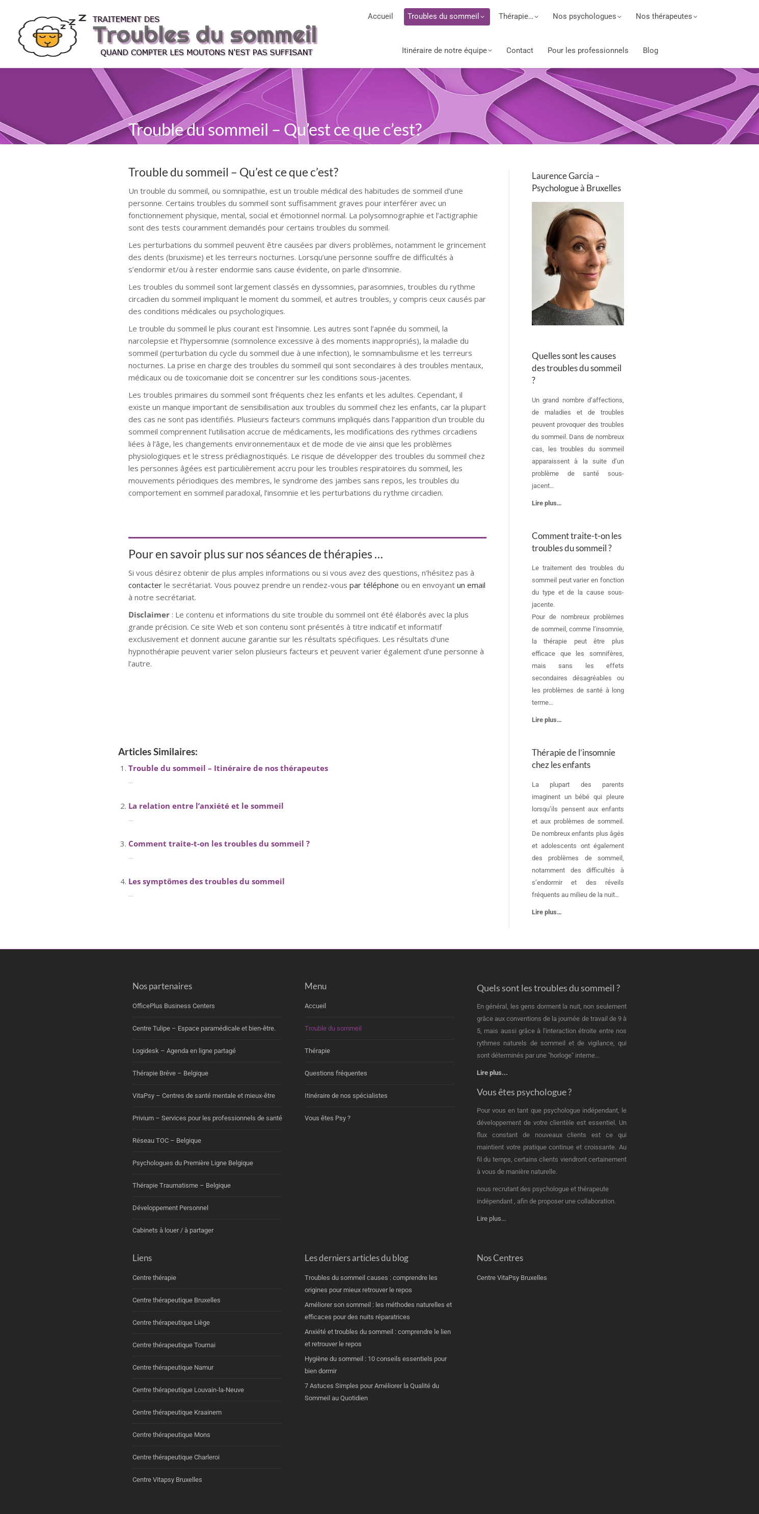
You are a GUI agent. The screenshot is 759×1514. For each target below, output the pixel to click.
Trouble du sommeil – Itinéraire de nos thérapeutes (228, 768)
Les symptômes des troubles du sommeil (206, 881)
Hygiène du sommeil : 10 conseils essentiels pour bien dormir (376, 1365)
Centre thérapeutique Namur (172, 1367)
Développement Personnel (170, 1208)
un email (471, 585)
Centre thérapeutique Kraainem (177, 1412)
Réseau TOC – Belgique (166, 1140)
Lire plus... (491, 1218)
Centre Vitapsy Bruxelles (167, 1479)
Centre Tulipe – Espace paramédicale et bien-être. (204, 1028)
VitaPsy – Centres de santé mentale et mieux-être (203, 1095)
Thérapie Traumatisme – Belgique (181, 1185)
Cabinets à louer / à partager (172, 1230)
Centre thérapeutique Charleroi (176, 1457)
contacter (146, 585)
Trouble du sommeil (333, 1028)
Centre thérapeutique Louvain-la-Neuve (188, 1390)
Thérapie (317, 1051)
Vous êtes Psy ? (327, 1118)
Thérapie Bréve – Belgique (170, 1073)
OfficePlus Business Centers (173, 1006)
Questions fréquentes (336, 1073)
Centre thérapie (154, 1277)
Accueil (315, 1006)
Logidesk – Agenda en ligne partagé (184, 1051)
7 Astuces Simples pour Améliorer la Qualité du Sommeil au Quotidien (372, 1392)
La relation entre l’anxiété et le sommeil (206, 806)
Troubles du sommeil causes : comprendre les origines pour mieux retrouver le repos (371, 1284)
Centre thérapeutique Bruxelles (176, 1300)
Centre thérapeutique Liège (171, 1322)
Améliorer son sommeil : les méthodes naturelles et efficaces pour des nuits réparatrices (378, 1311)
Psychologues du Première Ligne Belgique (192, 1163)
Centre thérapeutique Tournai (173, 1345)
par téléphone (374, 585)
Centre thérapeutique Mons (171, 1435)
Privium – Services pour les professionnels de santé (207, 1118)
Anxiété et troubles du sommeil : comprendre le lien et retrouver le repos (378, 1338)
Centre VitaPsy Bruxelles (512, 1277)
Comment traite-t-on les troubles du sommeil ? (219, 843)
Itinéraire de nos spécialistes (346, 1095)
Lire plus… (547, 912)
